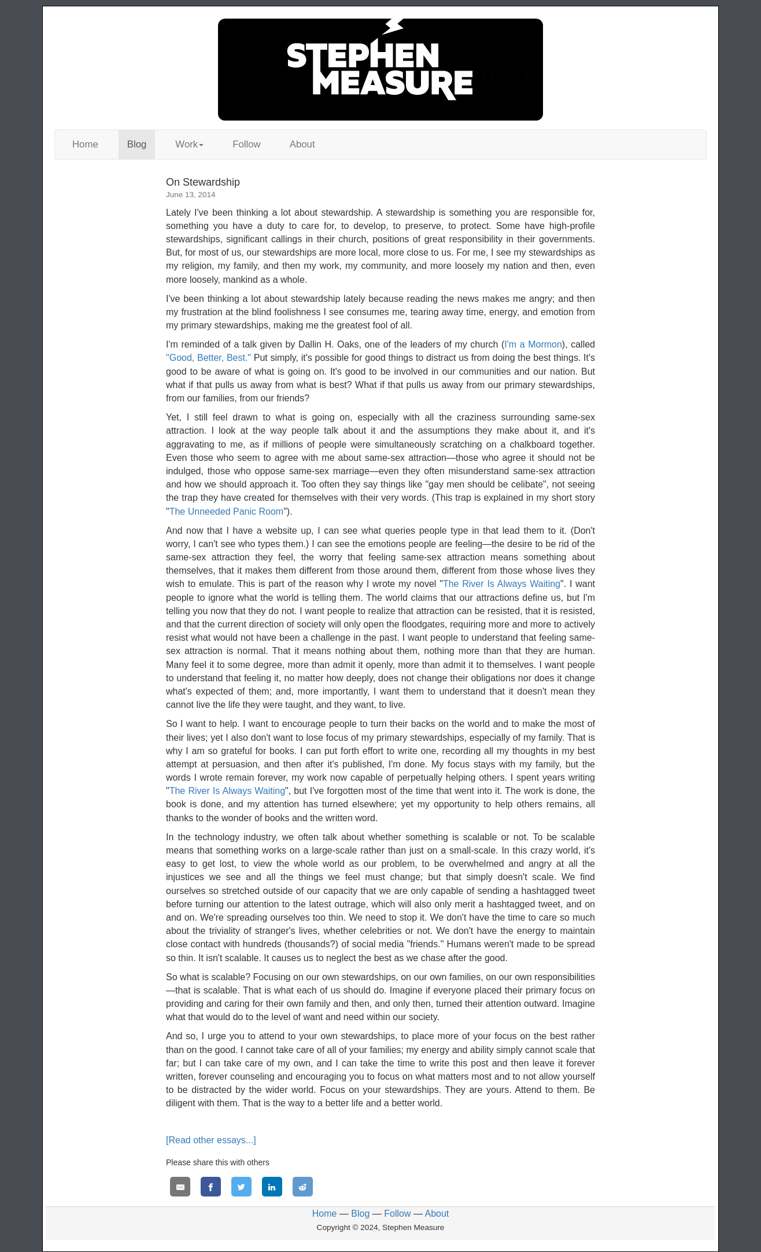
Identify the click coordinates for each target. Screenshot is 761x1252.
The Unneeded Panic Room (226, 511)
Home (85, 144)
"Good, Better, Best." (208, 358)
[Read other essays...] (211, 1140)
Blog (137, 144)
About (302, 144)
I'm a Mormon (533, 344)
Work (189, 144)
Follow (246, 144)
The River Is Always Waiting (501, 584)
